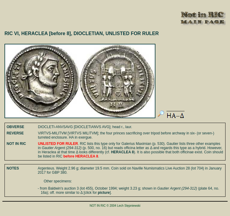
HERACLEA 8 (122, 152)
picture (104, 192)
